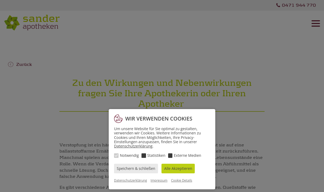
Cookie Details (181, 180)
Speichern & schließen (136, 168)
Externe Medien (187, 155)
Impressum (159, 180)
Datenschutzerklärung (133, 146)
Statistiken (156, 155)
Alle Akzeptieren (178, 168)
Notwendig (129, 155)
